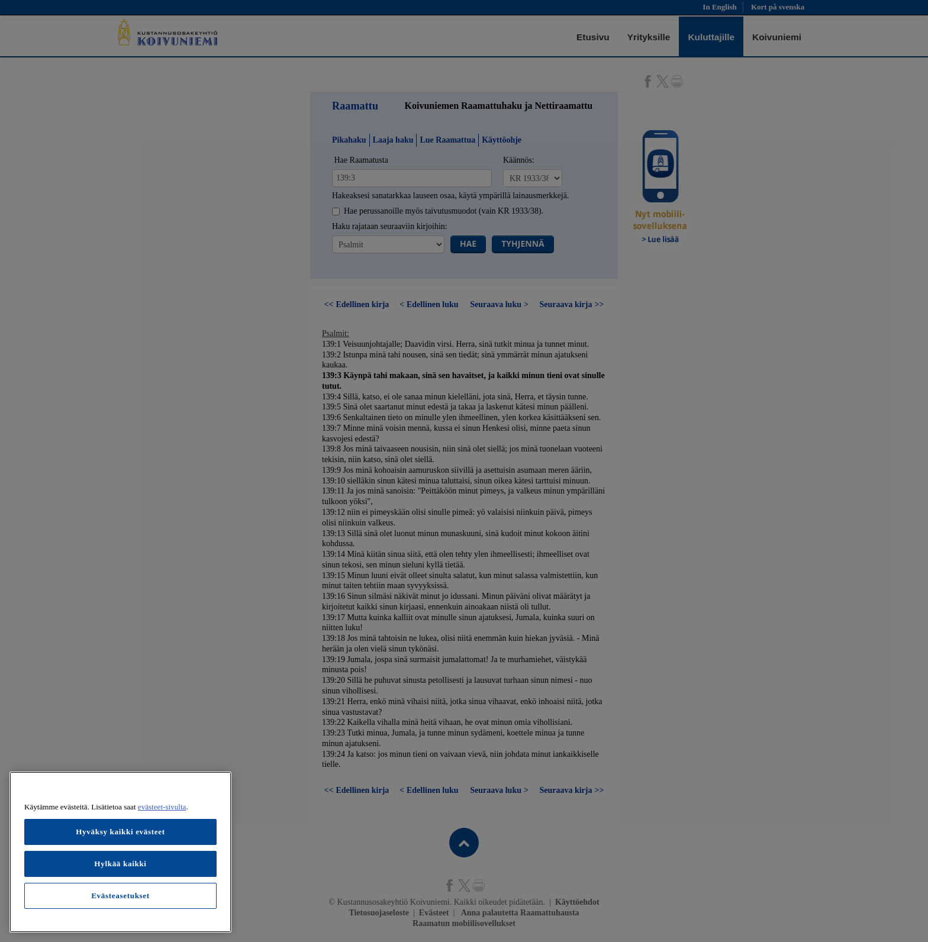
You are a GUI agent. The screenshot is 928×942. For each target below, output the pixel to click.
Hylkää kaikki (120, 863)
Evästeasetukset (120, 895)
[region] (120, 852)
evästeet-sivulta (162, 806)
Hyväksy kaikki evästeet (120, 831)
